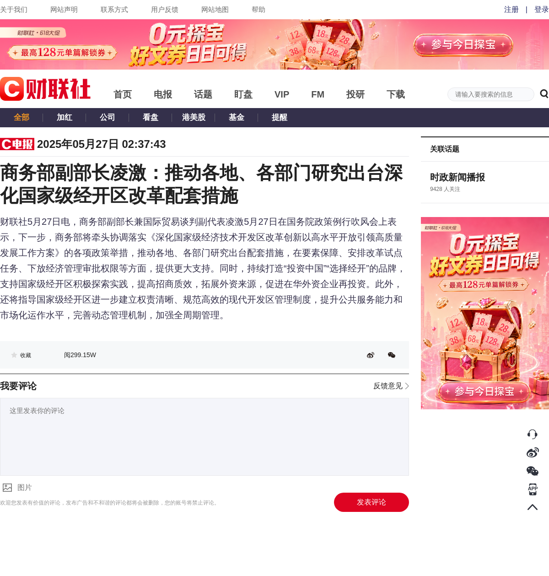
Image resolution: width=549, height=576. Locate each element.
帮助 (258, 9)
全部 (21, 117)
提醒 (279, 117)
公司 (107, 117)
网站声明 (64, 9)
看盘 (150, 117)
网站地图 (215, 9)
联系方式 (114, 9)
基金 (236, 117)
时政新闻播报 (457, 177)
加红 (64, 117)
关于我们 (13, 9)
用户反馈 (164, 9)
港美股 (193, 117)
